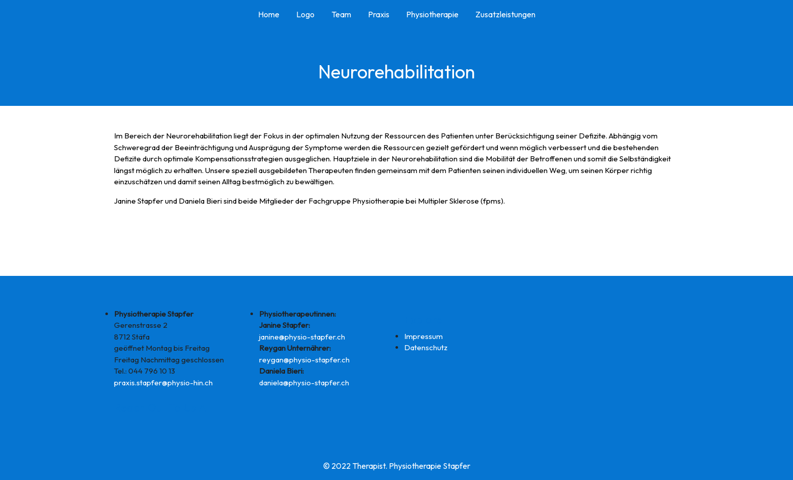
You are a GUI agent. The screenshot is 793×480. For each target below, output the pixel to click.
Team (341, 14)
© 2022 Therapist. (355, 466)
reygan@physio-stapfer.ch (304, 359)
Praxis (378, 14)
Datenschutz (425, 347)
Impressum (423, 336)
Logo (305, 14)
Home (268, 14)
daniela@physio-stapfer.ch (304, 382)
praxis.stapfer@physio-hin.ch (163, 382)
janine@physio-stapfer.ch (302, 337)
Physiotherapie (432, 14)
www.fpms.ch (136, 219)
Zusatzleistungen (505, 14)
